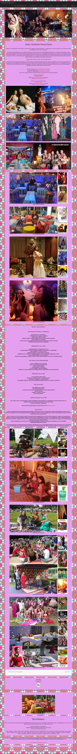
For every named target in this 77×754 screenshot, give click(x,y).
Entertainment (42, 5)
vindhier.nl (38, 682)
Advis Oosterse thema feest (7, 2)
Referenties (65, 5)
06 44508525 (40, 83)
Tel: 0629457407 (33, 5)
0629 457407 (34, 77)
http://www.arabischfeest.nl (44, 71)
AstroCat (38, 746)
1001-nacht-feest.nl (51, 405)
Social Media (38, 679)
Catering (50, 5)
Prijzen (57, 5)
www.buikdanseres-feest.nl (44, 70)
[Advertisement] (38, 751)
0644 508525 (40, 77)
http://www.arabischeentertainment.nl (42, 69)
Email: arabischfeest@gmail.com (20, 5)
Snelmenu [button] (73, 5)
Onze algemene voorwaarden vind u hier (38, 742)
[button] (15, 672)
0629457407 (34, 83)
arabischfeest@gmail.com (40, 78)
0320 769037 (39, 76)
